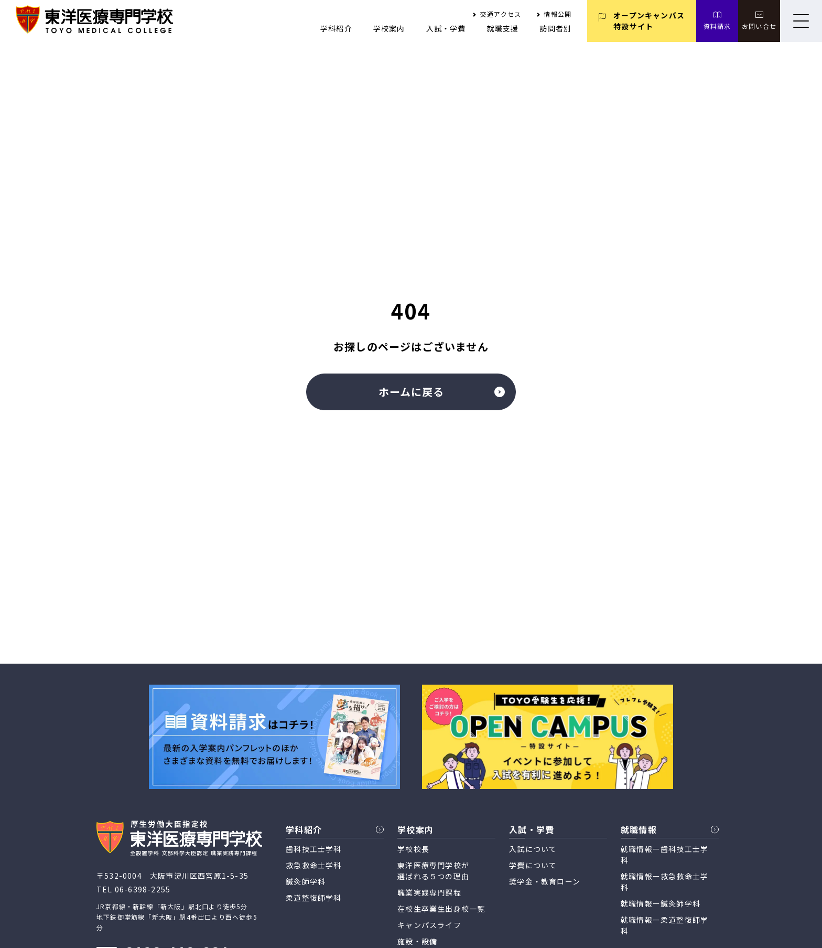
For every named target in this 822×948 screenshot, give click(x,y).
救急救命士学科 (313, 865)
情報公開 (557, 13)
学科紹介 (336, 28)
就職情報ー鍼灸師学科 (660, 903)
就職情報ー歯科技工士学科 (664, 854)
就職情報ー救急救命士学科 (664, 881)
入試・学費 (446, 28)
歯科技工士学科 (313, 849)
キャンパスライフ (429, 925)
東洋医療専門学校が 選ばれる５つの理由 (433, 870)
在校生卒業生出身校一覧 (441, 908)
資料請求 (717, 26)
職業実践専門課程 (429, 892)
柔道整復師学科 (313, 897)
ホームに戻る (441, 391)
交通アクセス (500, 13)
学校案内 (389, 28)
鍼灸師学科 (306, 881)
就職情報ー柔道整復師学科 (664, 925)
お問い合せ (759, 26)
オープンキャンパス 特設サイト (649, 20)
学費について (533, 865)
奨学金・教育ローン (544, 881)
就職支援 (503, 28)
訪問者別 (555, 28)
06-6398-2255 (142, 889)
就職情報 (639, 829)
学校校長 (413, 849)
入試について (533, 849)
